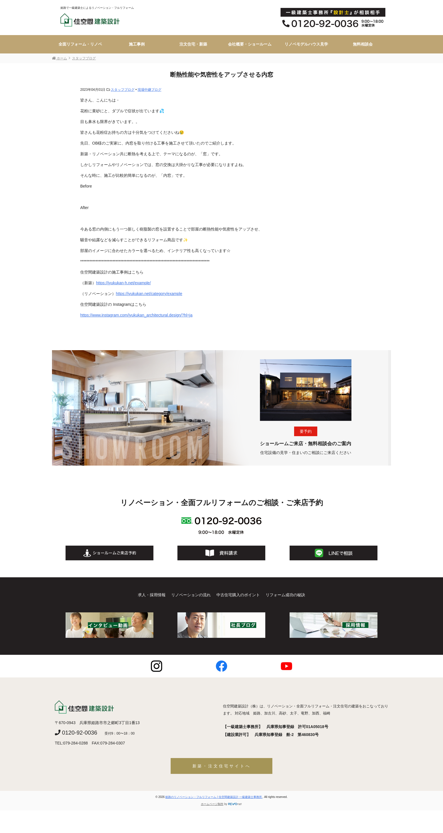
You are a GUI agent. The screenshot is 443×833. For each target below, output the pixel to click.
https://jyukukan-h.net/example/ (123, 283)
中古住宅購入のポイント (238, 595)
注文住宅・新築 (193, 44)
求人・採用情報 (152, 595)
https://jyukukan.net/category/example (149, 293)
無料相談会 (363, 44)
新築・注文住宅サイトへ (221, 766)
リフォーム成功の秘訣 (285, 595)
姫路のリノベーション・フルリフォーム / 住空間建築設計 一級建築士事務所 (213, 796)
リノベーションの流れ (191, 595)
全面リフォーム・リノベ (80, 44)
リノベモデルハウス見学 (306, 44)
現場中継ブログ (149, 90)
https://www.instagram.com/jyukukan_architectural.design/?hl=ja (136, 315)
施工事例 (137, 44)
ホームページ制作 (212, 804)
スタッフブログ (122, 90)
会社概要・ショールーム (250, 44)
